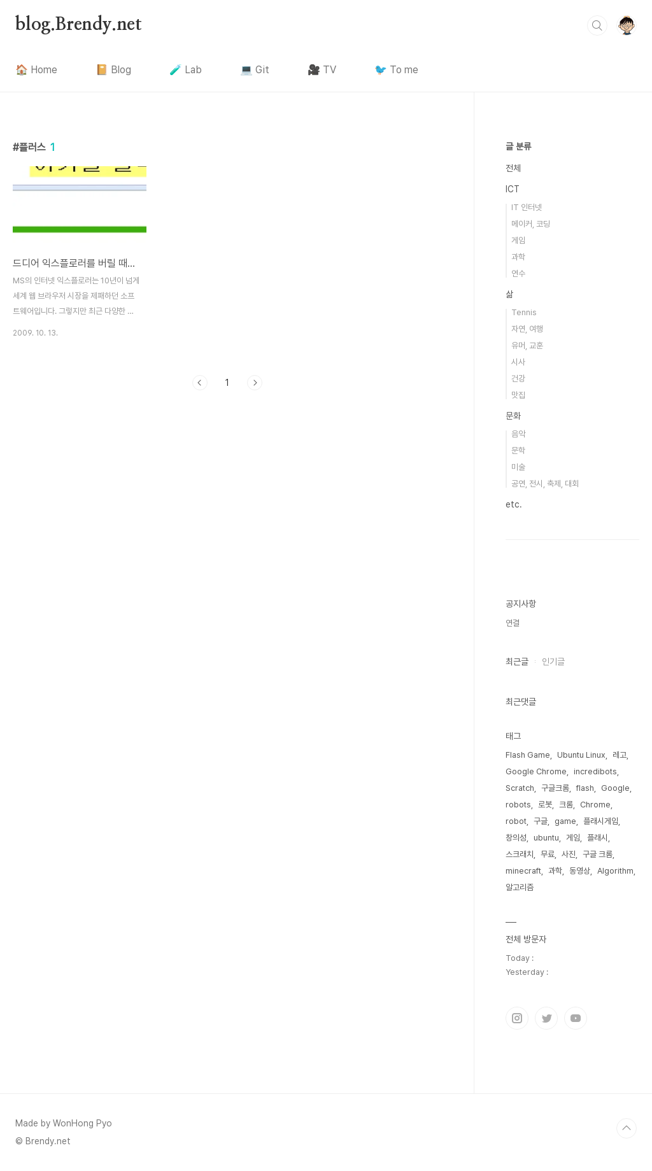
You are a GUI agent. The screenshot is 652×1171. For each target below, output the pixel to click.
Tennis (524, 312)
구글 (541, 821)
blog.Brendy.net (78, 25)
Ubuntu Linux (581, 755)
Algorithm (615, 871)
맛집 (518, 395)
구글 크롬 (598, 854)
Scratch (520, 788)
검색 (597, 25)
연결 (513, 623)
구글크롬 (555, 788)
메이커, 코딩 (530, 224)
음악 (518, 434)
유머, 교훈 (527, 345)
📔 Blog (113, 70)
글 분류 (518, 146)
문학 (518, 450)
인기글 (553, 661)
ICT (513, 189)
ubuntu (546, 837)
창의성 (516, 837)
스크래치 (520, 854)
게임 (518, 240)
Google (615, 788)
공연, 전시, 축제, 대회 (545, 483)
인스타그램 (517, 1018)
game (565, 821)
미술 (518, 467)
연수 (518, 273)
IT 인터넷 (526, 207)
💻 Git (254, 70)
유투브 (575, 1018)
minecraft (523, 871)
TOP (626, 1128)
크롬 (566, 804)
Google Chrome (536, 771)
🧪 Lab (185, 70)
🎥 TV (322, 70)
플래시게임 (600, 821)
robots (518, 804)
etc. (514, 504)
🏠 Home (36, 70)
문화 (513, 416)
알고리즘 (520, 887)
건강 (518, 378)
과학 (518, 257)
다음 (254, 382)
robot (516, 821)
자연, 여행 (527, 329)
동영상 (579, 871)
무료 (548, 854)
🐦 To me (396, 70)
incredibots (595, 771)
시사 (518, 362)
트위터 (546, 1018)
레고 (620, 755)
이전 (200, 382)
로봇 (545, 804)
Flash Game (528, 755)
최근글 (517, 661)
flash (585, 788)
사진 (569, 854)
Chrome (595, 804)
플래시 (597, 837)
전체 (513, 168)
